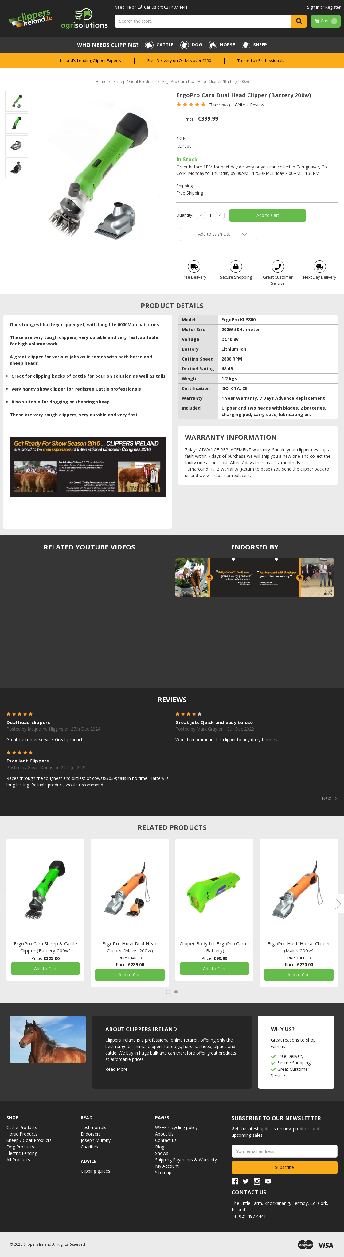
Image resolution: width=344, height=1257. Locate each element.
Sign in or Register (324, 7)
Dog (191, 45)
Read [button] (86, 1117)
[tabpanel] (45, 910)
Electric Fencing (21, 1153)
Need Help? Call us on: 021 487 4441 (151, 7)
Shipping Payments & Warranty (186, 1160)
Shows (161, 1153)
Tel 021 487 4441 (249, 1216)
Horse (222, 45)
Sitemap (163, 1172)
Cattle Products (21, 1127)
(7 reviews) (219, 105)
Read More (116, 1069)
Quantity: (184, 215)
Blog (159, 1147)
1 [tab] (168, 992)
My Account (167, 1166)
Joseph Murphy (96, 1140)
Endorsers (91, 1134)
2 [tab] (176, 991)
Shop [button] (12, 1117)
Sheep (254, 45)
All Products (18, 1160)
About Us (164, 1134)
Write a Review (249, 105)
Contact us (166, 1140)
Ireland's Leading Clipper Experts (90, 60)
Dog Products (20, 1147)
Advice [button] (89, 1161)
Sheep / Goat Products (134, 81)
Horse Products (21, 1134)
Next (329, 798)
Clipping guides (95, 1171)
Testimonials (93, 1127)
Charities (89, 1147)
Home (101, 81)
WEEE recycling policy (176, 1127)
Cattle (159, 45)
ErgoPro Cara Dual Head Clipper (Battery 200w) (205, 81)
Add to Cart (45, 968)
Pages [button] (162, 1117)
